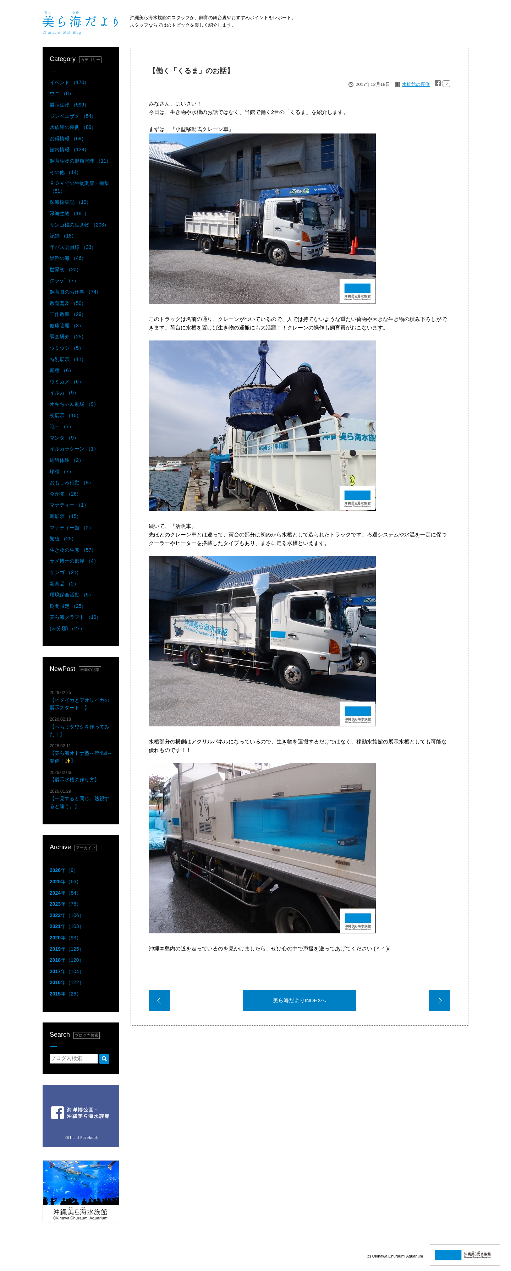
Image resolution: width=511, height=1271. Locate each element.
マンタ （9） (64, 438)
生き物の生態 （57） (73, 550)
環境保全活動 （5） (72, 595)
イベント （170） (69, 82)
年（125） (67, 949)
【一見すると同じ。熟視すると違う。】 (79, 799)
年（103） (67, 926)
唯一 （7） (62, 426)
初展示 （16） (65, 415)
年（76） (65, 904)
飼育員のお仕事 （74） (75, 292)
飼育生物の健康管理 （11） (80, 161)
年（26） (65, 994)
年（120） (67, 960)
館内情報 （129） (69, 149)
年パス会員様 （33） (73, 247)
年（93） (65, 937)
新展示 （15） (65, 516)
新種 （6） (62, 370)
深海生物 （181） (69, 213)
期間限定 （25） (68, 606)
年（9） (64, 870)
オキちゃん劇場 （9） (74, 404)
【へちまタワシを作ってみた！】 (79, 727)
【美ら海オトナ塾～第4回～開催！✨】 (81, 753)
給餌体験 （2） (67, 460)
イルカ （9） (64, 393)
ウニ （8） (62, 93)
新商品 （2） (64, 584)
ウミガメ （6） (67, 381)
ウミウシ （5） (67, 348)
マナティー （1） (69, 505)
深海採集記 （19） (70, 202)
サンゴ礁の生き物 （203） (79, 225)
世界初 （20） (65, 269)
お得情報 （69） (68, 138)
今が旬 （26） (65, 494)
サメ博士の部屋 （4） (74, 561)
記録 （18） (63, 236)
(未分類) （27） (67, 628)
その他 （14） (65, 172)
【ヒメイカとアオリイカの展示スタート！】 (79, 700)
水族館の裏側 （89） (73, 127)
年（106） (67, 915)
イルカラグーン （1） (74, 449)
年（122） (67, 982)
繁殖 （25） (63, 538)
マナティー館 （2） (72, 527)
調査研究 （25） (68, 336)
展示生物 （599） (69, 105)
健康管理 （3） (67, 325)
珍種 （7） (62, 471)
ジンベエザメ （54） (73, 116)
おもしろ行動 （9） (72, 482)
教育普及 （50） (68, 303)
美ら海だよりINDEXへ (299, 1000)
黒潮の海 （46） (68, 258)
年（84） (65, 893)
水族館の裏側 (416, 84)
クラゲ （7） (64, 280)
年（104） (67, 971)
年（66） (65, 881)
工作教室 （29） (68, 314)
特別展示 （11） (68, 359)
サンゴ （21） (65, 572)
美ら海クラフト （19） (75, 617)
